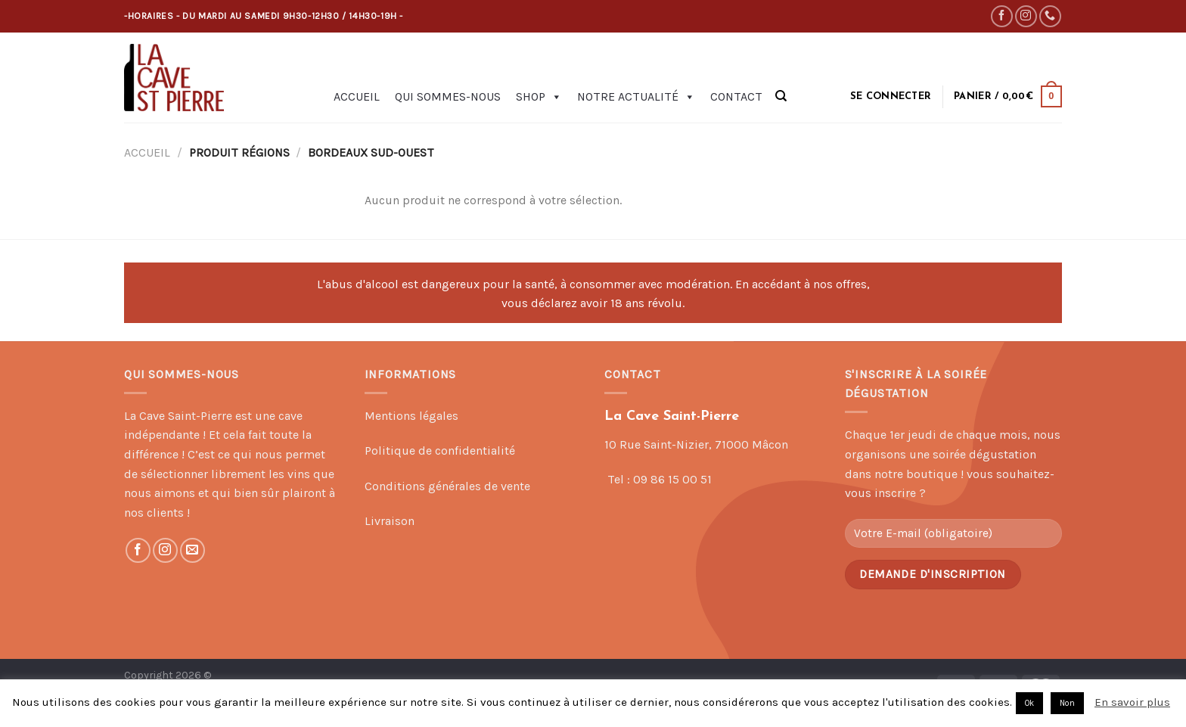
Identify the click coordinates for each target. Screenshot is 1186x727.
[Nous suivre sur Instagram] (1026, 16)
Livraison (389, 521)
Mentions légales (411, 416)
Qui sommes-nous (448, 96)
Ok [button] (1029, 703)
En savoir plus (1132, 702)
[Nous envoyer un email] (192, 550)
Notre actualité (636, 97)
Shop (539, 97)
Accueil (357, 96)
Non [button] (1067, 703)
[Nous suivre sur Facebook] (1002, 16)
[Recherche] (781, 96)
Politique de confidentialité (440, 450)
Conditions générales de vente (447, 486)
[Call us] (1050, 16)
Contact (736, 96)
